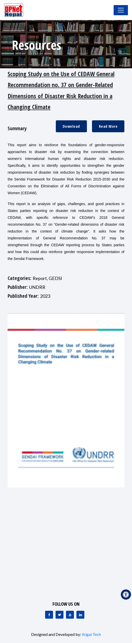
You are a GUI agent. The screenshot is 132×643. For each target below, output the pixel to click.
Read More (108, 126)
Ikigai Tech (91, 634)
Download (71, 126)
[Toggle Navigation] (121, 10)
